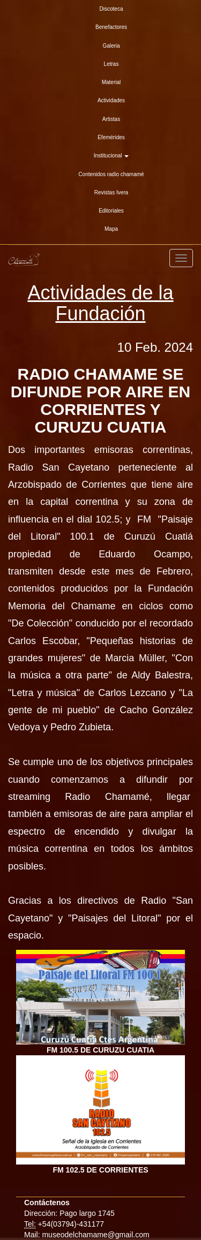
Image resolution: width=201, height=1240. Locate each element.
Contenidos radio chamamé (111, 174)
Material (111, 82)
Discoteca (111, 9)
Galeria (111, 46)
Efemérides (111, 137)
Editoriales (111, 211)
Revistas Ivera (111, 192)
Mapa (111, 229)
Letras (111, 64)
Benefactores (111, 27)
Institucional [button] (111, 155)
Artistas (111, 119)
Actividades (111, 100)
